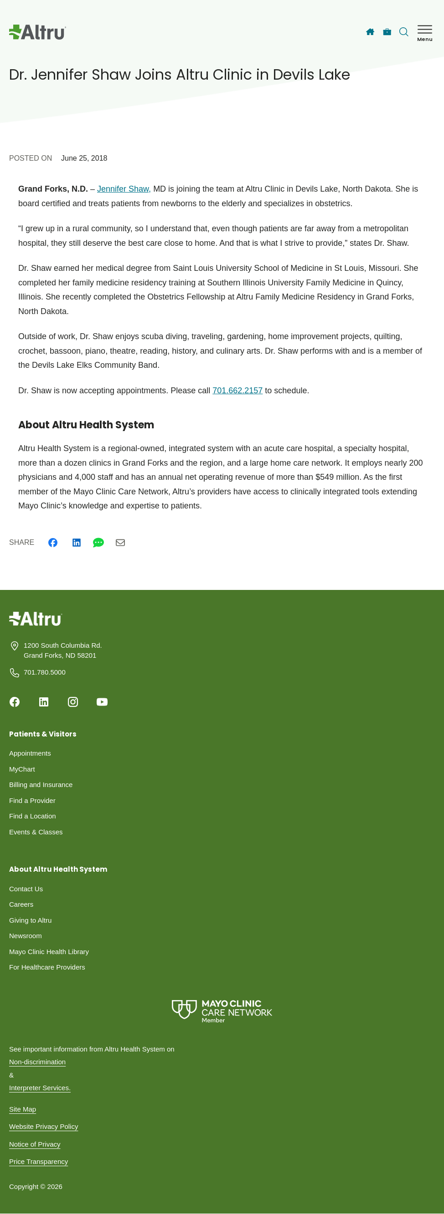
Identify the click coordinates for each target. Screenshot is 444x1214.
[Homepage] (35, 625)
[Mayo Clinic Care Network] (222, 1011)
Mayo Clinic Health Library (49, 951)
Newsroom (25, 936)
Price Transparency (38, 1161)
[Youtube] (102, 701)
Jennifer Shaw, (124, 188)
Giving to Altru (30, 920)
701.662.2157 (237, 390)
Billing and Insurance (40, 784)
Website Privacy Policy (43, 1126)
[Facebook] (53, 542)
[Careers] (387, 32)
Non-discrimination (37, 1062)
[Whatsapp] (98, 542)
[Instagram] (72, 701)
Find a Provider (32, 800)
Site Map (22, 1109)
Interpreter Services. (40, 1088)
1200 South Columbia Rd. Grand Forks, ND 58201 (63, 650)
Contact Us (26, 889)
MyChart (22, 769)
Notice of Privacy (35, 1144)
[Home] (370, 32)
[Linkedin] (76, 542)
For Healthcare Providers (47, 967)
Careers (21, 904)
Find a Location (32, 816)
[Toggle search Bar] (404, 32)
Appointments (30, 753)
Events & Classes (36, 832)
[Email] (120, 542)
